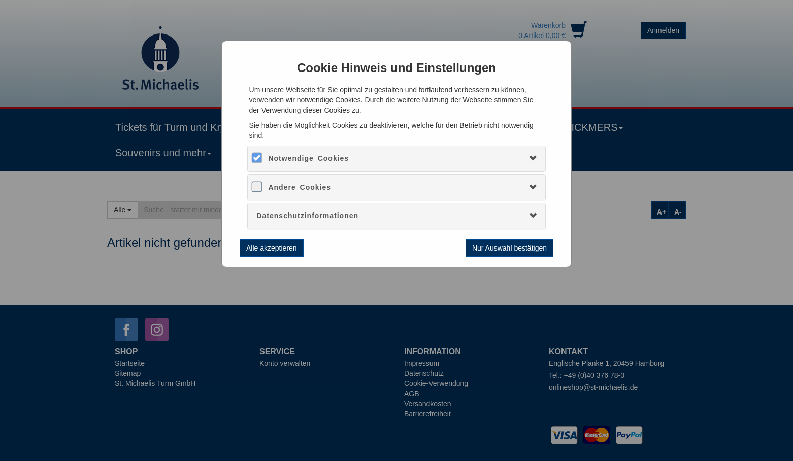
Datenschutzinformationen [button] (307, 215)
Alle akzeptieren (271, 248)
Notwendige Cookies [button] (308, 158)
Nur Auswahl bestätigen (509, 248)
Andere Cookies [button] (299, 187)
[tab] (396, 158)
